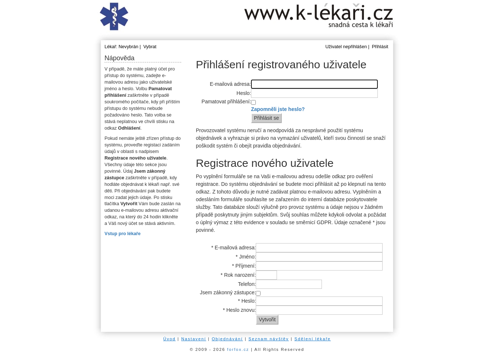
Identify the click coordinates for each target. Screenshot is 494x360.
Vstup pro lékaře (122, 233)
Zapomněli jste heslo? (278, 109)
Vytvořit (267, 319)
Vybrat (149, 46)
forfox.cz (238, 349)
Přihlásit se (266, 118)
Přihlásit (380, 46)
